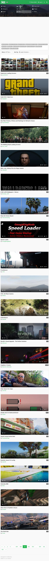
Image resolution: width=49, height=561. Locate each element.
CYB (3, 271)
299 (17, 546)
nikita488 (4, 170)
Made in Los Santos (6, 558)
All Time (6, 52)
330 (40, 546)
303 (33, 546)
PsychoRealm (5, 122)
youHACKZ (5, 75)
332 (3, 549)
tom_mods (4, 146)
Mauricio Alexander (7, 366)
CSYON (4, 390)
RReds (4, 295)
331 (44, 546)
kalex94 (4, 319)
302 (29, 546)
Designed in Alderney (6, 556)
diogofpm (4, 98)
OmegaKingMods (6, 241)
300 (21, 546)
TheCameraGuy (6, 217)
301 (25, 546)
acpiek (3, 414)
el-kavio (4, 509)
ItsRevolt (4, 343)
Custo (3, 533)
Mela (3, 485)
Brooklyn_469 (5, 193)
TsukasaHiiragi (5, 438)
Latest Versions (21, 52)
